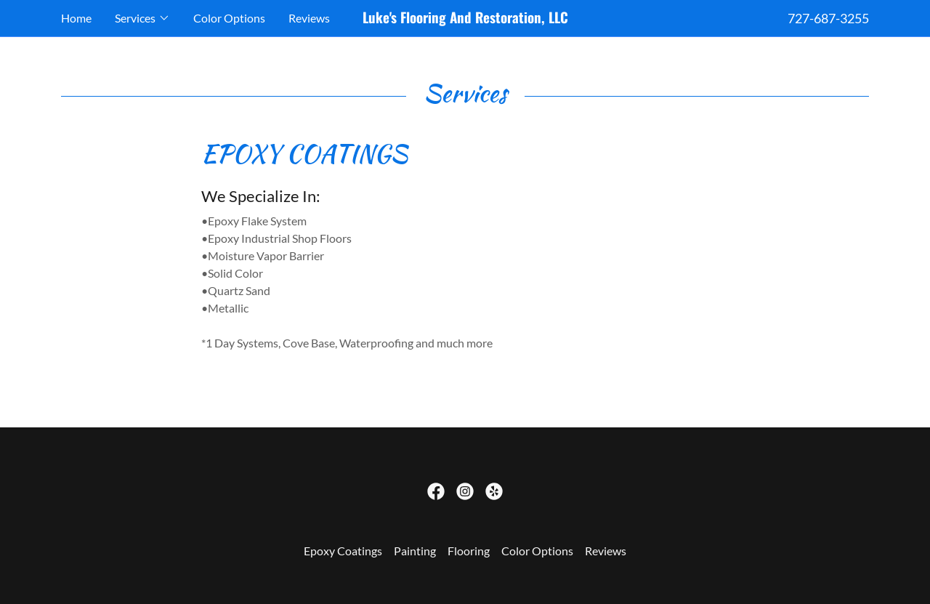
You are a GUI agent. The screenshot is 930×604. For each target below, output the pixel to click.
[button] (142, 18)
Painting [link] (415, 550)
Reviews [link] (309, 18)
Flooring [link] (469, 550)
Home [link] (76, 18)
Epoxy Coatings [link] (343, 550)
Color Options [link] (229, 18)
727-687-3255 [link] (828, 18)
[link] (465, 18)
